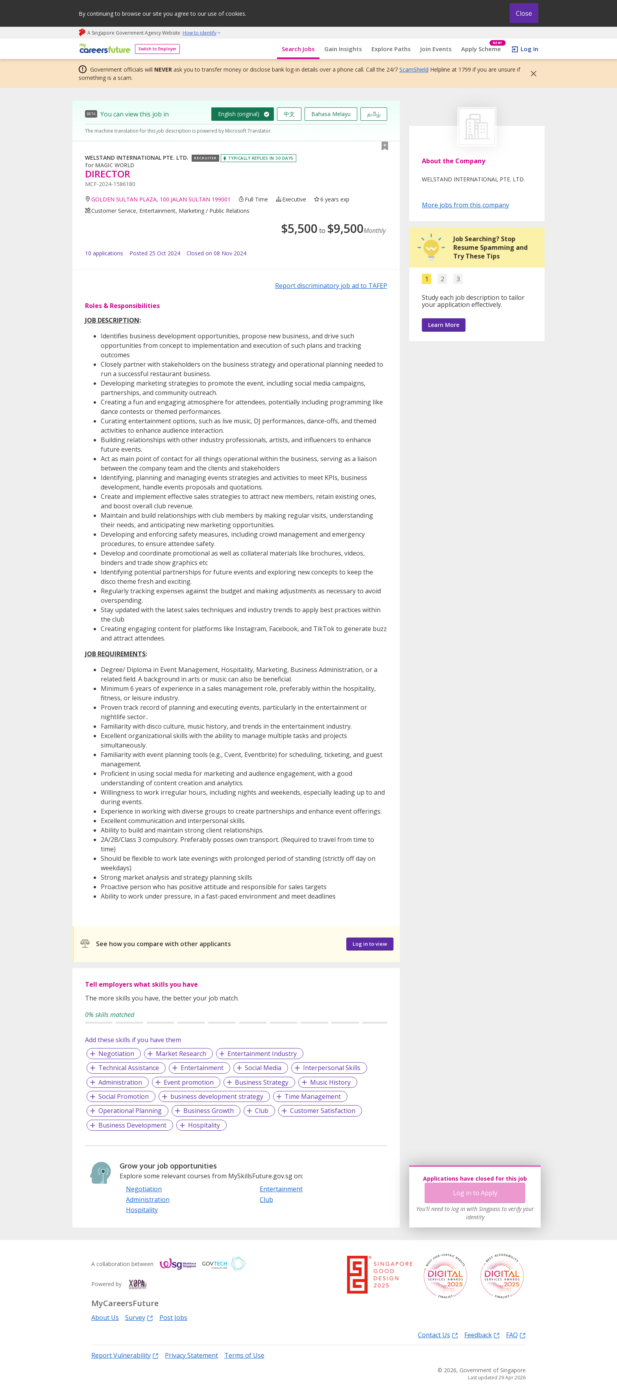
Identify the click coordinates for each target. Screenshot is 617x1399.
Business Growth (208, 1110)
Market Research (181, 1053)
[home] (104, 49)
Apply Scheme (483, 49)
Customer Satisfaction (322, 1110)
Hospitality (204, 1125)
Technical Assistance (128, 1067)
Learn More (443, 325)
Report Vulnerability (125, 1355)
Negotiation (116, 1053)
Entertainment (202, 1067)
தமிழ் (374, 114)
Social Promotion (123, 1096)
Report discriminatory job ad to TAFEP (331, 285)
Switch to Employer (157, 49)
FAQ (516, 1334)
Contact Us (438, 1334)
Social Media (263, 1067)
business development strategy (216, 1096)
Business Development (132, 1125)
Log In (529, 49)
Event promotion (189, 1082)
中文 (289, 114)
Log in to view (370, 943)
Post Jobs (173, 1317)
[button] (531, 73)
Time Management (312, 1096)
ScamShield (414, 69)
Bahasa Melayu (331, 114)
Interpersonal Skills (331, 1067)
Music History (330, 1082)
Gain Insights (343, 49)
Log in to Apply (475, 1193)
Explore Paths (391, 49)
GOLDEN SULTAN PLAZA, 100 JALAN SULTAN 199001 (161, 199)
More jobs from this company (465, 205)
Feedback (482, 1334)
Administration (120, 1082)
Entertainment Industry (262, 1053)
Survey (139, 1317)
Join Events (436, 49)
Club (261, 1110)
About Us (105, 1317)
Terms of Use (244, 1355)
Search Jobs (298, 49)
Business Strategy (261, 1082)
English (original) (238, 114)
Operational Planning (130, 1110)
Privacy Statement (191, 1355)
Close (524, 13)
